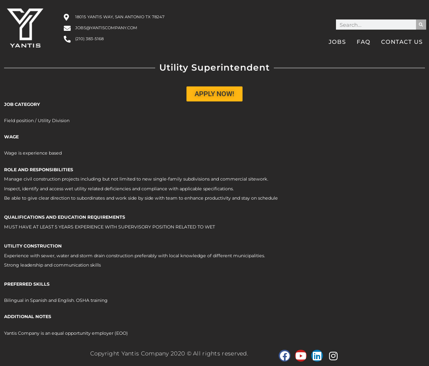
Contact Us (402, 41)
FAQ (363, 41)
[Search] (421, 24)
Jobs (337, 41)
